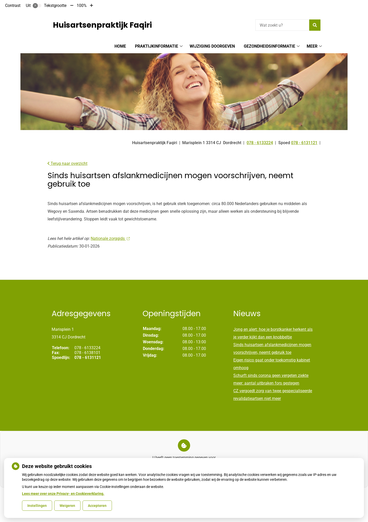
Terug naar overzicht (67, 163)
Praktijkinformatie (156, 46)
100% (82, 5)
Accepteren (97, 506)
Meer (312, 46)
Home (120, 46)
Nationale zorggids (110, 238)
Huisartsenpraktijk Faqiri (102, 25)
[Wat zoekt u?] (282, 25)
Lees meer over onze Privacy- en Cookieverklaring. (63, 494)
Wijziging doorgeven (212, 46)
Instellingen (37, 506)
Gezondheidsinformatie (269, 46)
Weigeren (67, 506)
